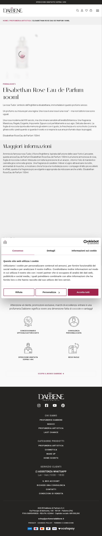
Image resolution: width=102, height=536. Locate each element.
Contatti (51, 489)
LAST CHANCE (51, 432)
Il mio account (51, 481)
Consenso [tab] (17, 250)
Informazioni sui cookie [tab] (84, 250)
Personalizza (51, 292)
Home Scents (51, 458)
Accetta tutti (83, 292)
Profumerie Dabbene (51, 420)
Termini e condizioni (64, 523)
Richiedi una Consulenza (51, 485)
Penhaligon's (9, 84)
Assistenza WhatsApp (51, 471)
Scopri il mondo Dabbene (50, 373)
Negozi (51, 424)
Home (5, 21)
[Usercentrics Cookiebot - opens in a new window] (86, 242)
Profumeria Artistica (20, 21)
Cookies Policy (45, 523)
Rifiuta (18, 292)
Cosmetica (51, 450)
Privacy (32, 523)
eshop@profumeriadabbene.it (51, 519)
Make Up (51, 454)
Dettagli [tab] (51, 250)
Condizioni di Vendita (51, 494)
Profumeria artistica (51, 428)
